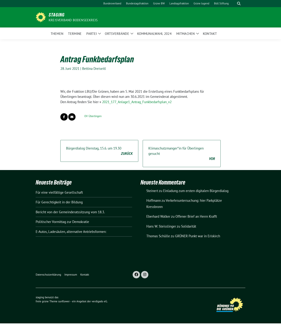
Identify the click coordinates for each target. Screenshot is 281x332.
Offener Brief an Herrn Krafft (196, 216)
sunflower (64, 301)
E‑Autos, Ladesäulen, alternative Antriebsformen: (71, 231)
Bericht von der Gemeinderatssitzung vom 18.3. (70, 212)
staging (57, 15)
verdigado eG (99, 301)
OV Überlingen (93, 116)
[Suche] (233, 3)
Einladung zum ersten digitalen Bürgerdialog (195, 191)
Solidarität (188, 226)
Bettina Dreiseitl (94, 68)
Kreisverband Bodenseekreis (73, 20)
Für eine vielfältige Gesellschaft (59, 192)
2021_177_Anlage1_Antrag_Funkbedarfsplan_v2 (137, 102)
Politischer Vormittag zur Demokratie (62, 222)
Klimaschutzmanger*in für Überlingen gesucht (181, 153)
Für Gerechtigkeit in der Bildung (59, 202)
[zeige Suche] (238, 3)
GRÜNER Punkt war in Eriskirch (197, 236)
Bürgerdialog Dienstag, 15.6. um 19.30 (99, 151)
